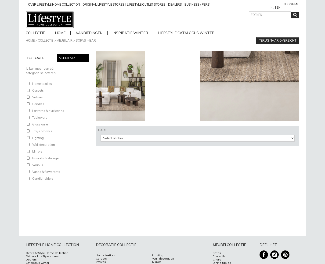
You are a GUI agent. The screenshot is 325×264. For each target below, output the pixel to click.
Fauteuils (219, 256)
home (60, 33)
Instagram (274, 255)
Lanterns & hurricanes (48, 111)
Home (30, 40)
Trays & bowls (42, 131)
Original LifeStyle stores (42, 256)
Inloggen (290, 4)
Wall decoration (43, 144)
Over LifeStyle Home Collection (47, 253)
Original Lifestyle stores (103, 4)
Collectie (35, 33)
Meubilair (64, 40)
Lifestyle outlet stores (146, 4)
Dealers (175, 4)
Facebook (264, 255)
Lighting (38, 138)
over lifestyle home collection (54, 4)
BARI (93, 40)
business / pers (197, 4)
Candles (38, 104)
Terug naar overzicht (277, 40)
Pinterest (285, 255)
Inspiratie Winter (130, 33)
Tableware (39, 117)
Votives (37, 97)
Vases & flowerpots (46, 172)
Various (37, 165)
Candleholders (43, 178)
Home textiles (42, 84)
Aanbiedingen (89, 33)
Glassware (40, 124)
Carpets (38, 90)
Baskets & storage (45, 158)
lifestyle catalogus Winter (186, 33)
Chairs (217, 259)
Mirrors (37, 151)
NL (272, 7)
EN (279, 7)
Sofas (81, 40)
